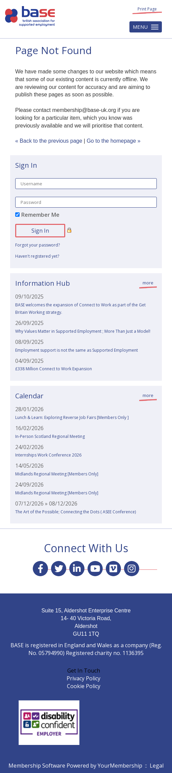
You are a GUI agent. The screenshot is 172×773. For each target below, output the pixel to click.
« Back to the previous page (48, 141)
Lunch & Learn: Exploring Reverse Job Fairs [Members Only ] (72, 417)
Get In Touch (83, 670)
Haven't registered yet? (37, 256)
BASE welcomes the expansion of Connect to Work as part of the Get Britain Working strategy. (80, 308)
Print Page (147, 9)
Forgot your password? (37, 245)
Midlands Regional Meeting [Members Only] (56, 474)
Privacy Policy (83, 678)
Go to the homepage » (113, 141)
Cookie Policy (83, 686)
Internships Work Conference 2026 (48, 455)
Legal (157, 765)
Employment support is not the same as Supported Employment (76, 350)
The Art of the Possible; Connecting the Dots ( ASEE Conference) (75, 512)
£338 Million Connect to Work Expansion (53, 369)
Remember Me (40, 214)
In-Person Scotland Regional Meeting (50, 436)
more (148, 283)
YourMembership (120, 765)
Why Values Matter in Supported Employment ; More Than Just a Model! (82, 331)
